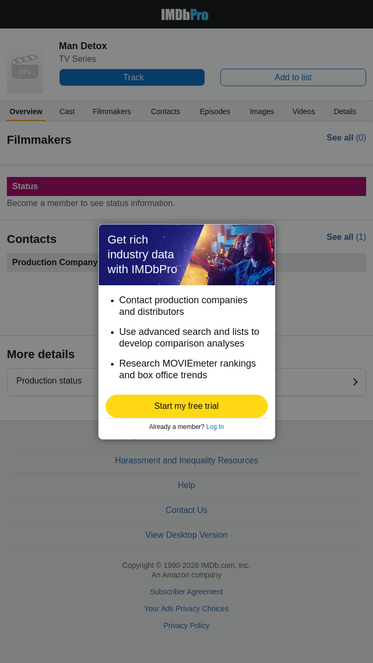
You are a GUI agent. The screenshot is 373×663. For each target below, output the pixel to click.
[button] (186, 406)
